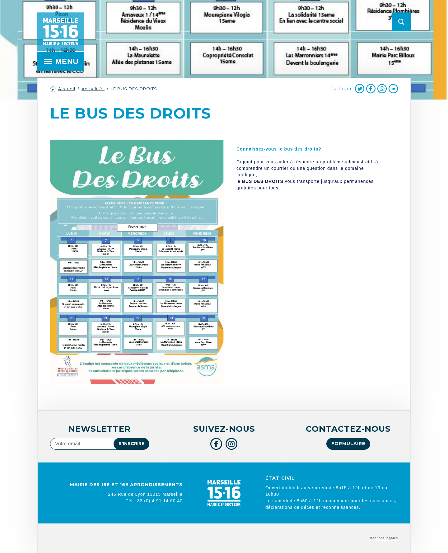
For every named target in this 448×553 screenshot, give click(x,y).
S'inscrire (131, 443)
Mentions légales (384, 538)
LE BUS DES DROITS (134, 88)
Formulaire (348, 443)
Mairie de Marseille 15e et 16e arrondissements (60, 31)
